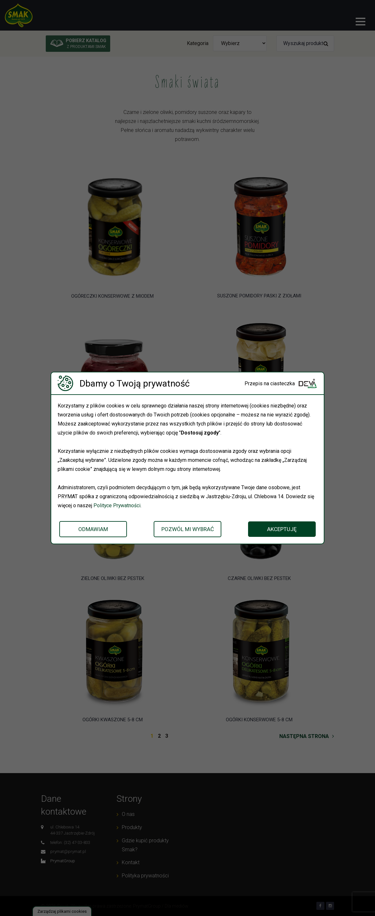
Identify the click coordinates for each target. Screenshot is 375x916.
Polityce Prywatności (117, 505)
